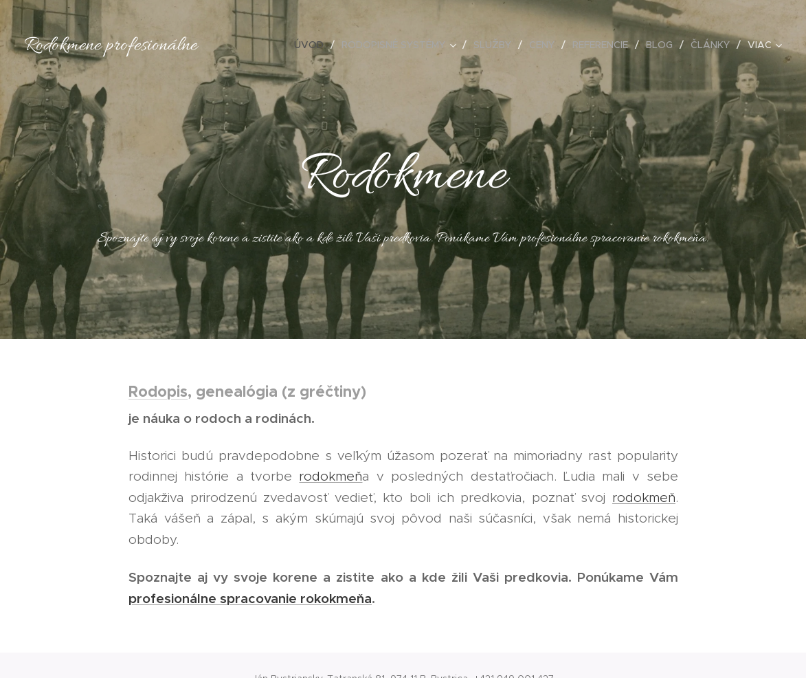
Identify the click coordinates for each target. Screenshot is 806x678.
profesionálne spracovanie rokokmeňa (250, 598)
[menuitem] (313, 45)
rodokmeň (330, 476)
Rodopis (158, 391)
